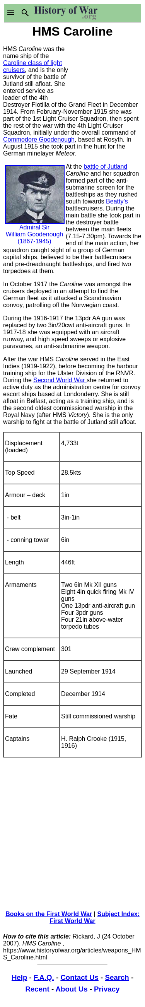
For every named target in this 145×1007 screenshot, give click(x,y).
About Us (72, 989)
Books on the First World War (48, 914)
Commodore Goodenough (39, 139)
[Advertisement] (107, 69)
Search (117, 977)
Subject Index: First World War (94, 917)
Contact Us (79, 977)
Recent (37, 989)
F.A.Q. (44, 977)
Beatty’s (117, 201)
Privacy (106, 989)
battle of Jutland (105, 166)
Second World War (60, 380)
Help (19, 977)
